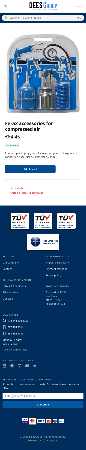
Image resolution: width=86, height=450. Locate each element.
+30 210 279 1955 (18, 321)
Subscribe (43, 404)
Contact (7, 269)
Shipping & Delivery (57, 262)
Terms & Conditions (14, 286)
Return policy (53, 275)
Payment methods (56, 269)
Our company (11, 262)
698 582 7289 (15, 333)
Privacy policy (10, 292)
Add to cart (30, 169)
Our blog (8, 298)
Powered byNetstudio (43, 440)
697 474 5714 (15, 327)
